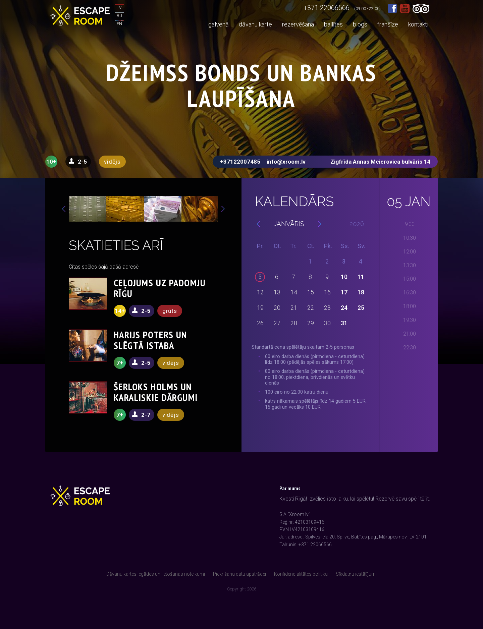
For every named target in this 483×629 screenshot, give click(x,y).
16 (327, 292)
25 (361, 307)
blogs (360, 24)
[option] (87, 209)
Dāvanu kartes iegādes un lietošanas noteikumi (155, 574)
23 (327, 307)
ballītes (333, 24)
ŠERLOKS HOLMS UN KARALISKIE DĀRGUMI (156, 392)
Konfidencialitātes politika (301, 574)
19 (260, 307)
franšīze (387, 24)
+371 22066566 (327, 8)
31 (344, 323)
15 (310, 292)
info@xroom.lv (286, 161)
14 (293, 292)
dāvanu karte (255, 24)
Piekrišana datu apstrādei (239, 574)
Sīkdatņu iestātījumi (356, 574)
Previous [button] (63, 209)
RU (119, 15)
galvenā (218, 24)
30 (327, 323)
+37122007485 (240, 161)
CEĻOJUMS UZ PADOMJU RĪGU (160, 288)
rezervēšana (298, 24)
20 (277, 307)
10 (344, 277)
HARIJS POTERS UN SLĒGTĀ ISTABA (150, 340)
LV (119, 7)
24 (344, 307)
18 (361, 292)
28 (293, 323)
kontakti (418, 24)
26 (260, 323)
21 (293, 307)
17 (344, 292)
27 (277, 323)
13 (277, 292)
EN (119, 23)
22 (310, 307)
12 (260, 292)
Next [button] (223, 209)
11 (361, 277)
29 (310, 323)
